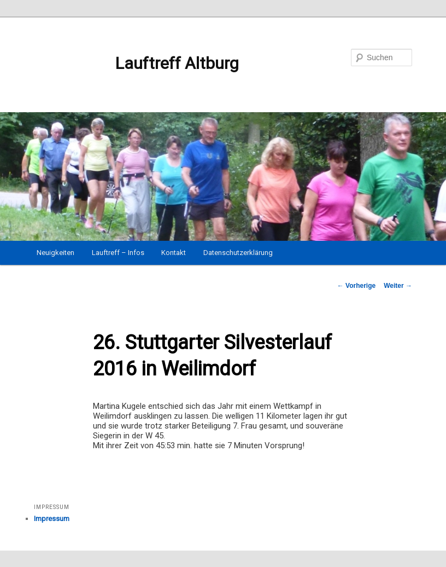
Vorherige (356, 286)
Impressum (51, 518)
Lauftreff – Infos (118, 252)
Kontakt (173, 252)
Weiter (398, 286)
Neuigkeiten (55, 252)
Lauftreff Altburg (136, 63)
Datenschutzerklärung (238, 252)
